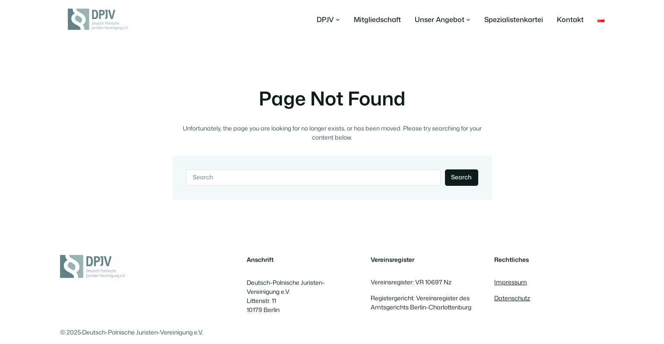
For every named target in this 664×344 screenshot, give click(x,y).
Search (461, 177)
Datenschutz (512, 298)
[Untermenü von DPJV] (328, 19)
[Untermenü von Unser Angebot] (442, 19)
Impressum (510, 282)
